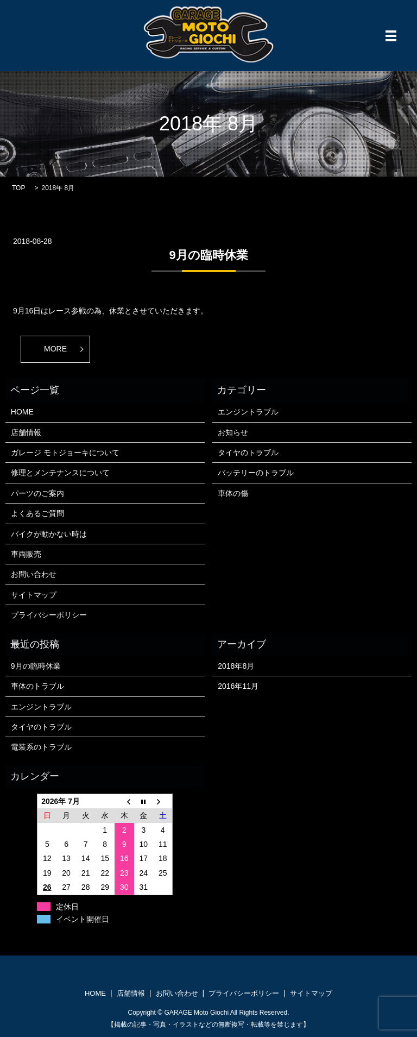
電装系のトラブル (41, 747)
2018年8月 (236, 666)
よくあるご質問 (37, 513)
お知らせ (233, 432)
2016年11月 (238, 686)
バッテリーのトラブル (256, 472)
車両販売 (26, 554)
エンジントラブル (248, 411)
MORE (55, 348)
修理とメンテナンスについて (60, 472)
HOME (22, 411)
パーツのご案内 (37, 493)
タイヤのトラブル (248, 452)
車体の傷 (233, 493)
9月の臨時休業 (208, 255)
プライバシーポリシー (49, 615)
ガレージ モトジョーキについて (65, 452)
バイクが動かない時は (49, 534)
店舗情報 (26, 432)
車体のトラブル (37, 686)
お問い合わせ (33, 574)
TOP (18, 188)
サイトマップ (33, 594)
